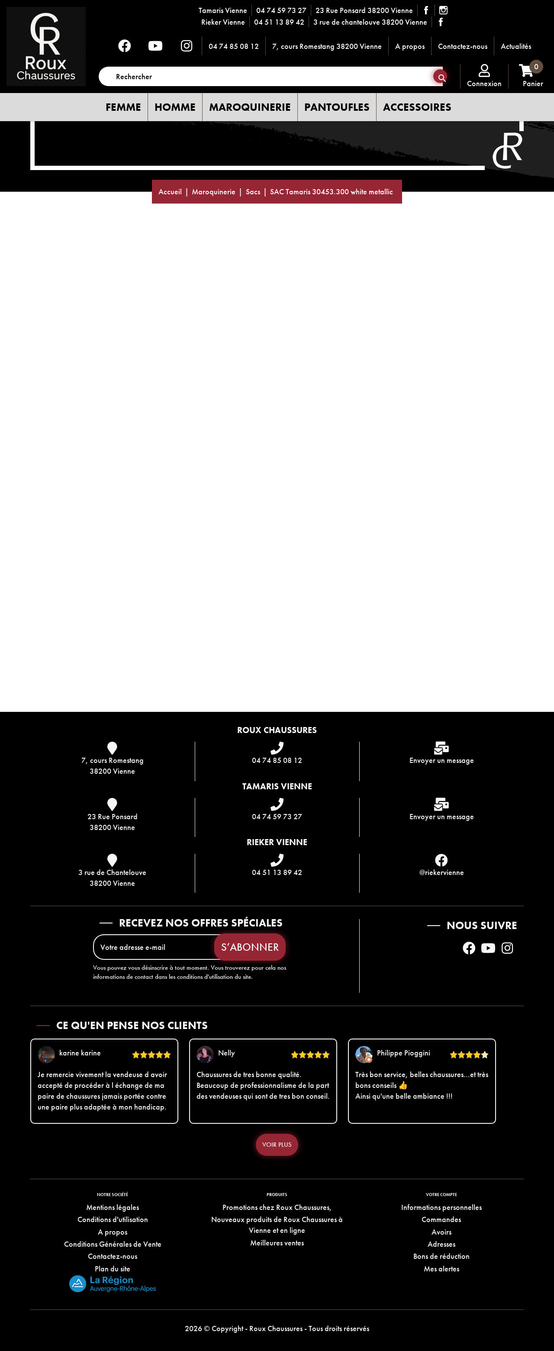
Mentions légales (112, 1207)
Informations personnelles (441, 1207)
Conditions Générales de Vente (112, 1244)
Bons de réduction (441, 1256)
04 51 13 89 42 (279, 22)
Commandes (441, 1219)
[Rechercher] (270, 76)
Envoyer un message (441, 760)
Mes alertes (441, 1269)
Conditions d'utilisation (112, 1219)
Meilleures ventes (277, 1243)
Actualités (516, 46)
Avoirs (441, 1232)
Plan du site (112, 1269)
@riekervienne (441, 872)
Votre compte (441, 1194)
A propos (410, 46)
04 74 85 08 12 (234, 46)
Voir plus (277, 1144)
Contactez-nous (462, 46)
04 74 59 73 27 (281, 10)
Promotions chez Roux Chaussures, (277, 1207)
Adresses (441, 1244)
